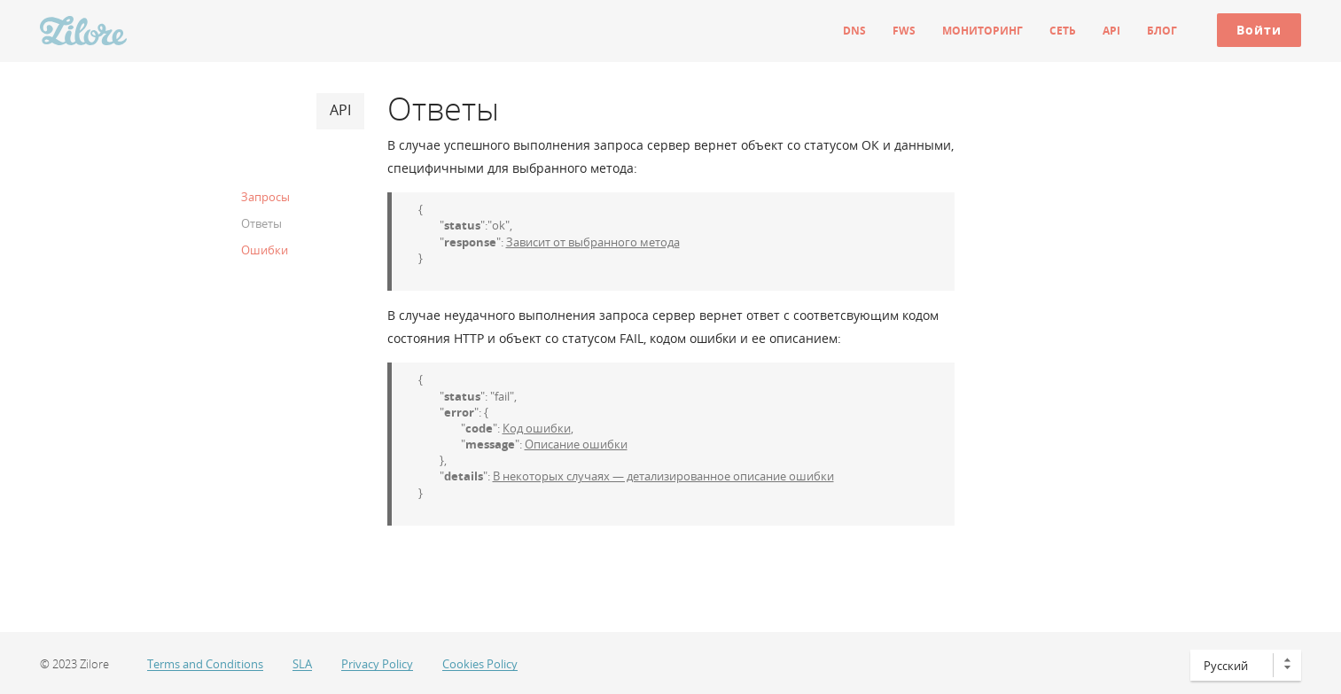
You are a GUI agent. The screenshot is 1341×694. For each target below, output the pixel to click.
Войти (1259, 29)
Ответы (261, 223)
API (1111, 30)
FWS (904, 30)
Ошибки (264, 250)
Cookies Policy (480, 664)
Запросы (265, 197)
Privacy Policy (377, 664)
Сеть (1062, 30)
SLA (302, 664)
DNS (854, 30)
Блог (1162, 30)
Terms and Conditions (205, 664)
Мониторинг (982, 30)
